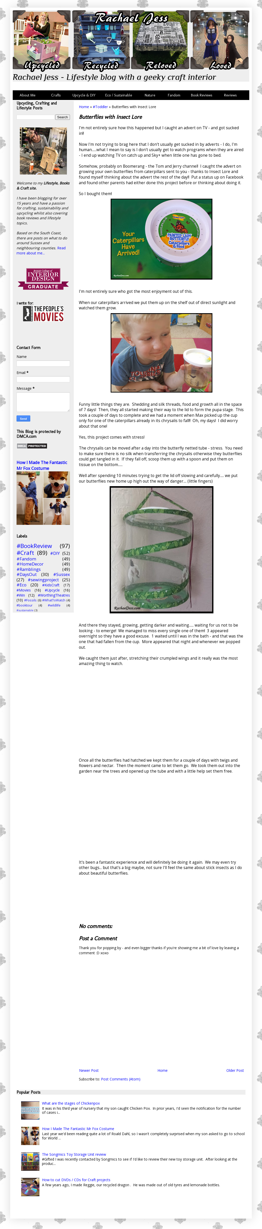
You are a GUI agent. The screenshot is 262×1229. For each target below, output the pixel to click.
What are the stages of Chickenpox (71, 1103)
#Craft (25, 553)
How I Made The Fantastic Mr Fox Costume (42, 465)
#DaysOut (27, 574)
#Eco (21, 585)
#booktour (25, 605)
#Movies (24, 590)
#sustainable (25, 610)
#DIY (55, 553)
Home (84, 106)
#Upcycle (52, 590)
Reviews (229, 95)
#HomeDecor (30, 564)
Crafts (55, 95)
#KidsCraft (51, 585)
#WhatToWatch (53, 600)
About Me (27, 95)
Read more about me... (41, 250)
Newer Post (89, 1070)
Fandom (174, 95)
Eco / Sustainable (119, 95)
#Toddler (100, 106)
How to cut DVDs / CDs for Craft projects (76, 1179)
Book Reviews (201, 95)
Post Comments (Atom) (120, 1079)
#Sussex (61, 574)
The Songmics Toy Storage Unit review (74, 1154)
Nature (150, 95)
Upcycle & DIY (85, 95)
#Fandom (26, 559)
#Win (21, 595)
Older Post (235, 1070)
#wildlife (54, 605)
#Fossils (30, 600)
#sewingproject (43, 580)
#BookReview (34, 546)
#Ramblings (29, 569)
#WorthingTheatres (54, 595)
